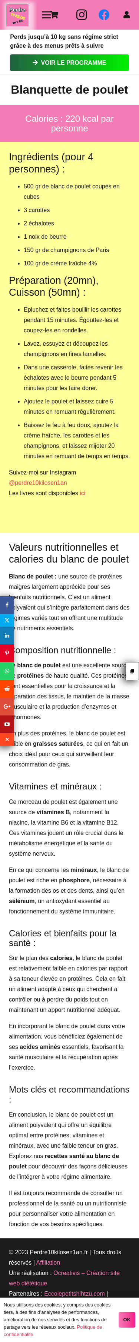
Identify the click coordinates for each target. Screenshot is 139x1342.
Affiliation (48, 1262)
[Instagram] (82, 15)
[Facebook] (104, 15)
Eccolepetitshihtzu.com (74, 1294)
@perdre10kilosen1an (38, 483)
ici (82, 493)
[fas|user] (128, 15)
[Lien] (17, 15)
